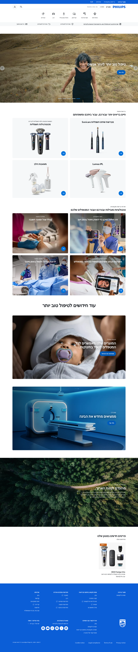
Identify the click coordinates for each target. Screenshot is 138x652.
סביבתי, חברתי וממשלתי (31, 610)
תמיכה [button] (102, 7)
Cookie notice (79, 643)
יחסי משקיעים (35, 601)
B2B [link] (91, 2)
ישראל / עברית (33, 624)
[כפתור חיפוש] (21, 7)
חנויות (94, 604)
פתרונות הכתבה (62, 607)
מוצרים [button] (108, 7)
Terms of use (108, 643)
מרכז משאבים (92, 607)
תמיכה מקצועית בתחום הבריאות (86, 630)
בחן (96, 595)
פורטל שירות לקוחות (89, 601)
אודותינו (98, 2)
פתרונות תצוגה (63, 604)
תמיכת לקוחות (121, 595)
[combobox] (63, 7)
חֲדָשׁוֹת (37, 598)
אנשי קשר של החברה (90, 633)
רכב (67, 598)
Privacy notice (121, 643)
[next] (135, 68)
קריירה (36, 604)
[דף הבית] (119, 7)
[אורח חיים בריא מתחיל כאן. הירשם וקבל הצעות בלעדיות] (103, 24)
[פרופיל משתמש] (14, 7)
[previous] (2, 68)
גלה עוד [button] (121, 72)
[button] (121, 153)
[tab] (78, 98)
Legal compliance (94, 643)
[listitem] (95, 16)
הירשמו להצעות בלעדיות (60, 624)
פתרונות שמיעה (62, 601)
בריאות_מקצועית (109, 2)
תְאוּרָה (65, 595)
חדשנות (37, 607)
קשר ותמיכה (93, 598)
